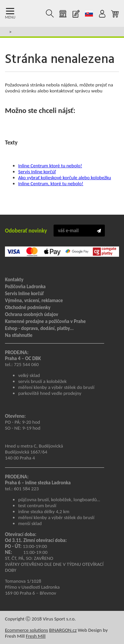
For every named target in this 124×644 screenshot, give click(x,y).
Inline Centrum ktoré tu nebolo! (50, 166)
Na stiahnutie (18, 335)
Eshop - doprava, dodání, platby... (39, 328)
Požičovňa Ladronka (25, 287)
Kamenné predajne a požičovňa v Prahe (45, 321)
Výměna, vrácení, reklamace (34, 300)
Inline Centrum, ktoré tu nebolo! (50, 184)
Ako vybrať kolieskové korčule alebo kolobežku (64, 178)
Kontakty (14, 280)
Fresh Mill (36, 636)
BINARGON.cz (62, 630)
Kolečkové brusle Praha (27, 13)
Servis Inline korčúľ (37, 172)
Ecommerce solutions (26, 630)
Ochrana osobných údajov (31, 314)
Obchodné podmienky (28, 307)
